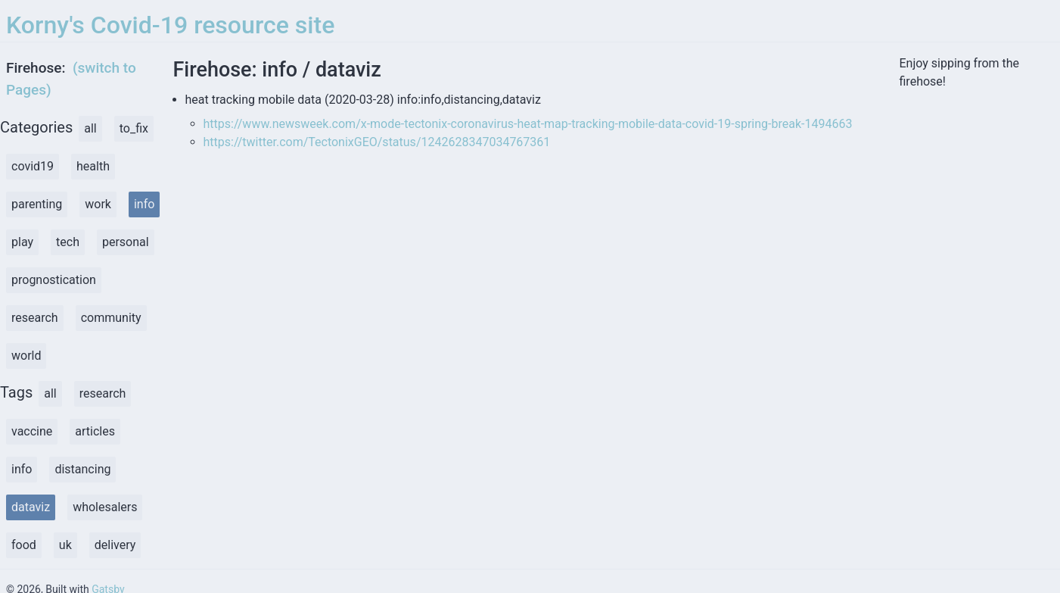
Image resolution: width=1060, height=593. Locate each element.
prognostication (53, 280)
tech (67, 242)
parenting (36, 204)
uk (65, 545)
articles (95, 431)
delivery (115, 545)
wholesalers (105, 507)
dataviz (30, 507)
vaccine (31, 431)
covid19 (32, 166)
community (111, 318)
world (26, 355)
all (90, 128)
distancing (82, 469)
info (144, 204)
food (23, 545)
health (93, 166)
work (98, 204)
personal (125, 242)
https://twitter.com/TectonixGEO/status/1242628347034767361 (377, 142)
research (34, 318)
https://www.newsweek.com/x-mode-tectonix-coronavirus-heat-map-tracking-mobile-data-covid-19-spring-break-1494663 (528, 124)
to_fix (134, 128)
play (22, 242)
